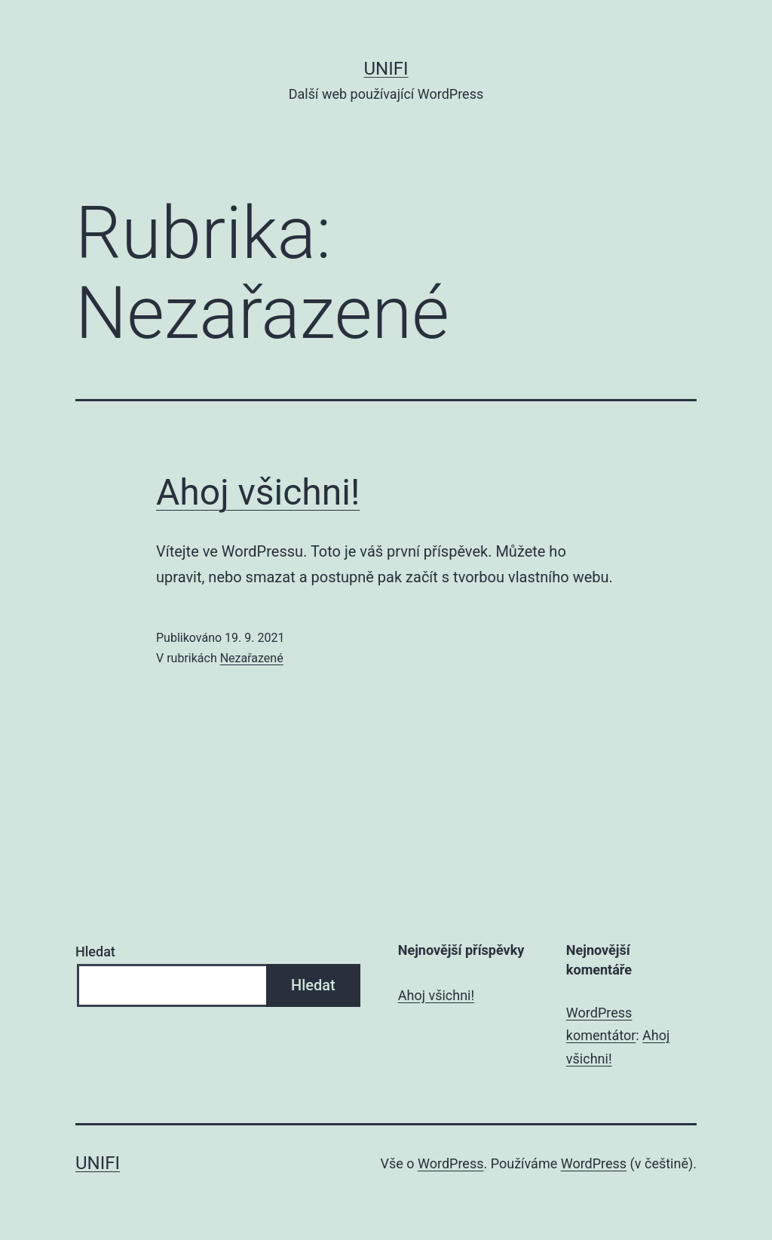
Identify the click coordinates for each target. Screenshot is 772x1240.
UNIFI (385, 68)
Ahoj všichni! (258, 492)
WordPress (450, 1163)
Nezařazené (251, 658)
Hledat (95, 951)
